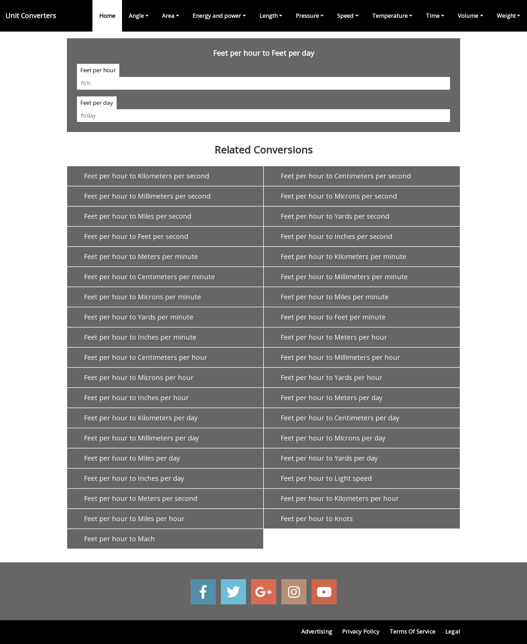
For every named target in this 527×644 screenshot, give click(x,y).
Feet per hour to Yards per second (335, 216)
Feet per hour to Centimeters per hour (145, 357)
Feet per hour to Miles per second (137, 216)
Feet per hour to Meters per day (331, 397)
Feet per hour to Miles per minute (335, 296)
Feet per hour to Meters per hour (334, 337)
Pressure (307, 15)
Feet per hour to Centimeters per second (346, 175)
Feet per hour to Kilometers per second (146, 175)
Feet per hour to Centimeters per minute (149, 276)
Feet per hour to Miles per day (132, 458)
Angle (136, 15)
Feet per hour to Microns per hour (139, 377)
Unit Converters (30, 15)
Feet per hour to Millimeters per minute (344, 276)
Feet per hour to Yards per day (329, 458)
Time (433, 15)
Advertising (316, 631)
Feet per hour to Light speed (326, 478)
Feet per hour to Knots (317, 518)
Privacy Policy (360, 631)
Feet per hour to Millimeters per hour (340, 357)
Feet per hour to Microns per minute (142, 296)
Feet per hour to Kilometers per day (141, 417)
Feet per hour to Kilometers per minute (343, 256)
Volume (468, 15)
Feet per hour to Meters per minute (141, 256)
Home (107, 15)
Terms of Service (412, 631)
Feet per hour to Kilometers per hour (340, 498)
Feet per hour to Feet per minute (333, 316)
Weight (506, 15)
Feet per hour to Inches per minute (140, 337)
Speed (345, 15)
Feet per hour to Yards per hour (331, 377)
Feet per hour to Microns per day (333, 437)
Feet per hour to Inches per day (134, 478)
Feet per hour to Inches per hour (136, 397)
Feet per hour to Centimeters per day (340, 417)
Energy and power (217, 15)
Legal (452, 631)
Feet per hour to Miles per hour (134, 518)
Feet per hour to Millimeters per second (147, 196)
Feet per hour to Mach (119, 538)
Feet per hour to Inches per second (336, 236)
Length (268, 15)
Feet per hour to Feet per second (136, 236)
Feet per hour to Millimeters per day (141, 437)
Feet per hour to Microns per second (339, 196)
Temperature (390, 15)
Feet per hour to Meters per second (140, 498)
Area (168, 15)
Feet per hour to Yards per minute (138, 316)
